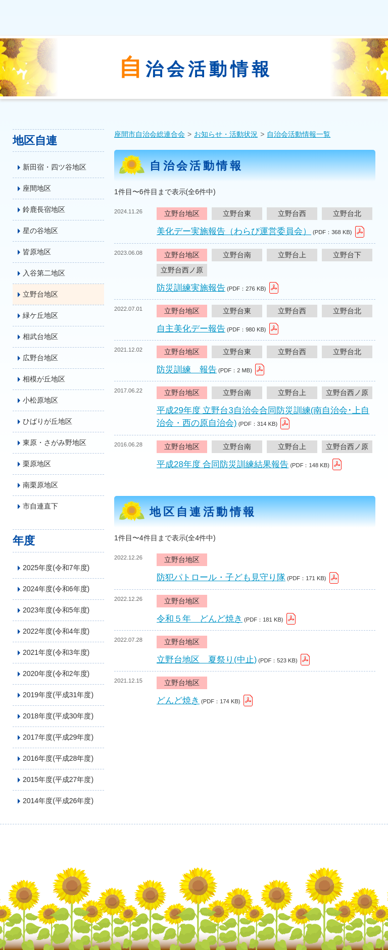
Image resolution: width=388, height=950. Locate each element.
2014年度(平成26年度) (58, 801)
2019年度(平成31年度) (58, 695)
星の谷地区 (40, 231)
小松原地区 (40, 400)
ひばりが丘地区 (47, 421)
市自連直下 (40, 506)
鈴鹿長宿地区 (44, 209)
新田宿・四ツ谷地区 (54, 167)
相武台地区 (40, 336)
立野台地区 (40, 294)
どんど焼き (178, 700)
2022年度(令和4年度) (56, 631)
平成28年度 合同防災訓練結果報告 (222, 464)
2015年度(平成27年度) (58, 779)
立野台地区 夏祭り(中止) (207, 659)
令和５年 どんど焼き (200, 619)
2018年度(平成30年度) (58, 716)
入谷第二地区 (44, 273)
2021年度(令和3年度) (56, 652)
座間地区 (37, 188)
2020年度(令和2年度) (56, 673)
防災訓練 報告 (187, 369)
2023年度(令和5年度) (56, 610)
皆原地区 (37, 252)
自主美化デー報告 (191, 328)
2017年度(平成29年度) (58, 737)
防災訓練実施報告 (191, 288)
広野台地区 (40, 358)
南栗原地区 (40, 485)
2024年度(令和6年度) (56, 589)
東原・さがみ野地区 (54, 442)
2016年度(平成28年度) (58, 758)
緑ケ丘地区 (40, 315)
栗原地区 (37, 464)
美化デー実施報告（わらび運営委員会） (234, 231)
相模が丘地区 (44, 379)
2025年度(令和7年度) (56, 568)
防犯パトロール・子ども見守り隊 (221, 577)
